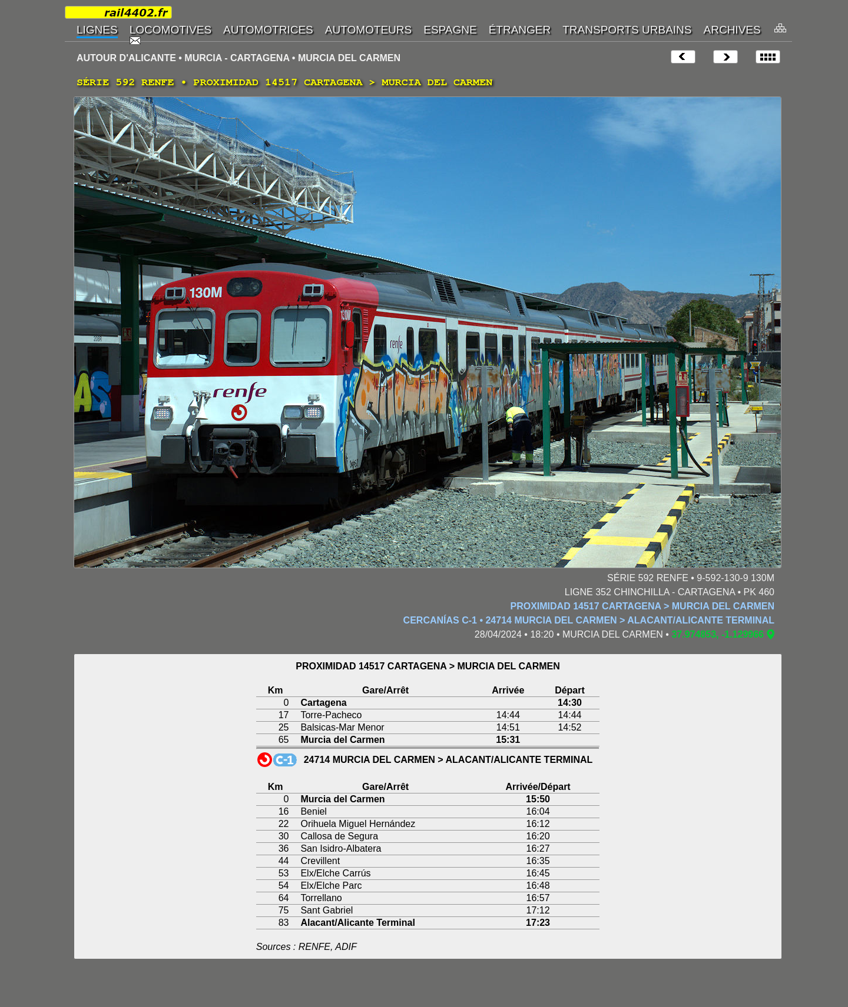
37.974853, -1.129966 (717, 634)
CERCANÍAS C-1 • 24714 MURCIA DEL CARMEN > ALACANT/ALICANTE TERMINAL (588, 620)
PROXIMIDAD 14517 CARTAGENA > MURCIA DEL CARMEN (643, 606)
